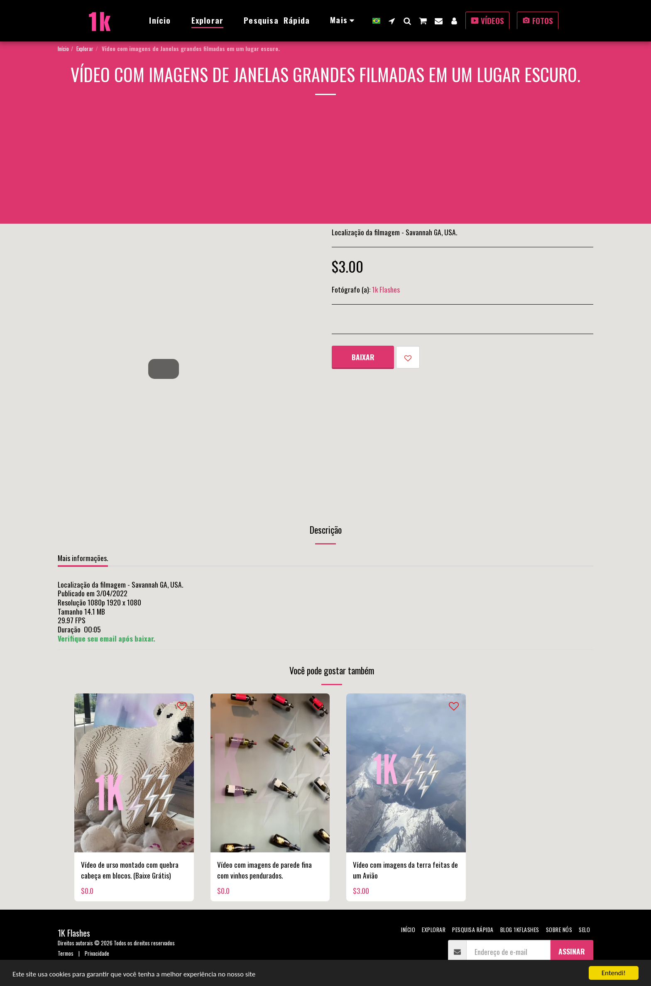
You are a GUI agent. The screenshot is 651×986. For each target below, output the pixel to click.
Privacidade (97, 953)
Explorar (84, 48)
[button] (391, 21)
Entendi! (614, 973)
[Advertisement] (325, 165)
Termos (65, 953)
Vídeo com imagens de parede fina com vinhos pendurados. (264, 870)
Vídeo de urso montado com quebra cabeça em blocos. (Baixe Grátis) (130, 870)
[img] (134, 772)
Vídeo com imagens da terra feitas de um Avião (405, 870)
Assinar (571, 951)
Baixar (363, 356)
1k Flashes (386, 289)
